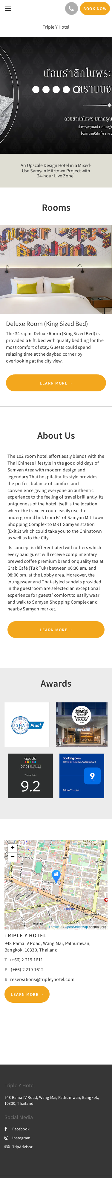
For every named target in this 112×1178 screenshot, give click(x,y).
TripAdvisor (18, 1146)
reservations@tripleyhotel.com (42, 979)
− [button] (13, 857)
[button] (8, 275)
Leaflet (54, 927)
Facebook (17, 1129)
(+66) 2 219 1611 (26, 960)
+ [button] (13, 848)
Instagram (17, 1137)
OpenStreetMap (76, 927)
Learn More (53, 383)
